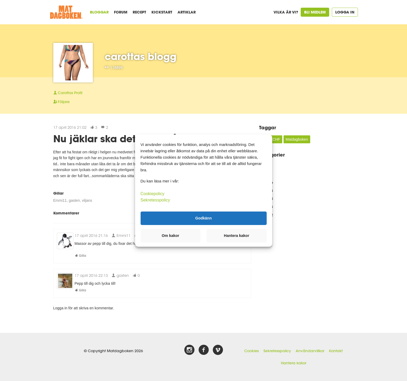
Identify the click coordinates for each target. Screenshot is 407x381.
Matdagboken (297, 139)
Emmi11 (60, 200)
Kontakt (336, 350)
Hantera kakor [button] (236, 235)
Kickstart (161, 12)
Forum (120, 12)
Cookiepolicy (153, 193)
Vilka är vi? (286, 12)
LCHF (275, 139)
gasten (74, 200)
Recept (139, 12)
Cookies (251, 350)
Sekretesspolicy (277, 350)
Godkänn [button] (203, 218)
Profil (67, 92)
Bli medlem (315, 12)
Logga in (345, 12)
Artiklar (187, 12)
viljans (87, 200)
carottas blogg (140, 56)
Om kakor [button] (170, 235)
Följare (61, 101)
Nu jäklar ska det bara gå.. (118, 138)
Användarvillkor (310, 350)
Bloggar (99, 12)
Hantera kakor (293, 363)
